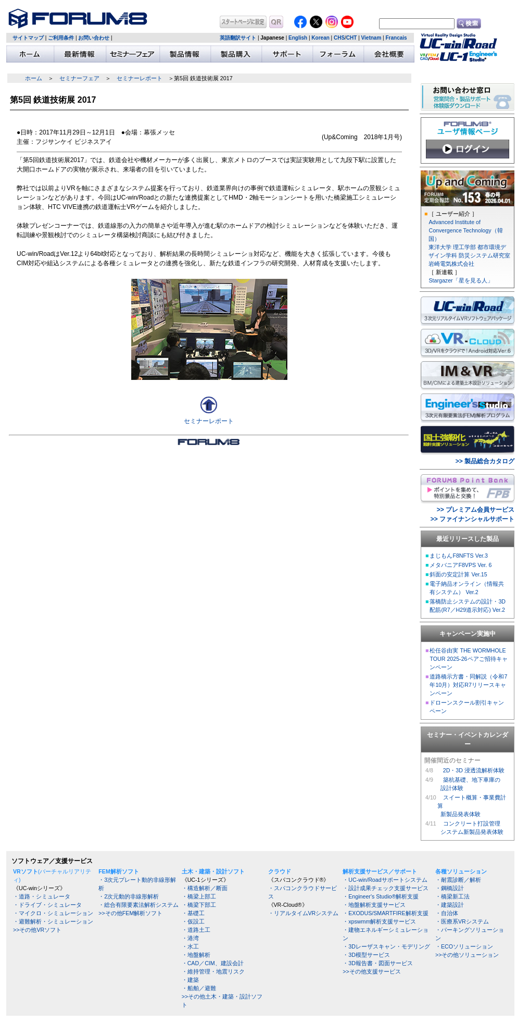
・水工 (190, 946)
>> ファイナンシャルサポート (472, 519)
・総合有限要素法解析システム (138, 905)
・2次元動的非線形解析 (128, 896)
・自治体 (446, 913)
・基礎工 (193, 913)
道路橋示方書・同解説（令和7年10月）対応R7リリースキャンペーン (468, 684)
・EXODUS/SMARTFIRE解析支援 (385, 913)
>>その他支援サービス (371, 971)
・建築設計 (449, 905)
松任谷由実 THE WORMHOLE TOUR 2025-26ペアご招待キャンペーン (468, 658)
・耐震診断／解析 (458, 880)
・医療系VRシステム (462, 921)
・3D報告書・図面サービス (378, 963)
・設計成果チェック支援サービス (385, 888)
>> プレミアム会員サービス (475, 509)
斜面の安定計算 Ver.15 (458, 574)
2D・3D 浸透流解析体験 (474, 770)
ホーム (33, 78)
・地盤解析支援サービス (374, 905)
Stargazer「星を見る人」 (460, 280)
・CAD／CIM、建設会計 (213, 963)
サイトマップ (28, 38)
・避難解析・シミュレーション (53, 921)
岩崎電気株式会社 (451, 264)
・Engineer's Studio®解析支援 (381, 896)
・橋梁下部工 (199, 905)
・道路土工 (196, 930)
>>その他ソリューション (467, 955)
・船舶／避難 (199, 988)
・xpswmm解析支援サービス (379, 921)
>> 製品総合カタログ (485, 461)
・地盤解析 (196, 955)
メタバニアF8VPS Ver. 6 (460, 565)
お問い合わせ (93, 38)
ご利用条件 (61, 38)
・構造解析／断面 (205, 888)
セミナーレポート (139, 78)
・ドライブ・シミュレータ (47, 905)
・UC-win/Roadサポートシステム (385, 880)
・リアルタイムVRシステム (303, 913)
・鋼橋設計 (449, 888)
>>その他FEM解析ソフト (130, 913)
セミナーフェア (79, 78)
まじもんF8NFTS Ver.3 (459, 555)
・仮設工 (193, 921)
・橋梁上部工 (199, 896)
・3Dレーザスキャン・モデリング (386, 946)
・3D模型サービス (366, 955)
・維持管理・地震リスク (213, 971)
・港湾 (190, 938)
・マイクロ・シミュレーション (53, 913)
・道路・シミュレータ (41, 896)
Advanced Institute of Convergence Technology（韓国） (465, 230)
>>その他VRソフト (37, 930)
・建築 (190, 980)
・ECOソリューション (464, 946)
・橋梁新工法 (452, 896)
